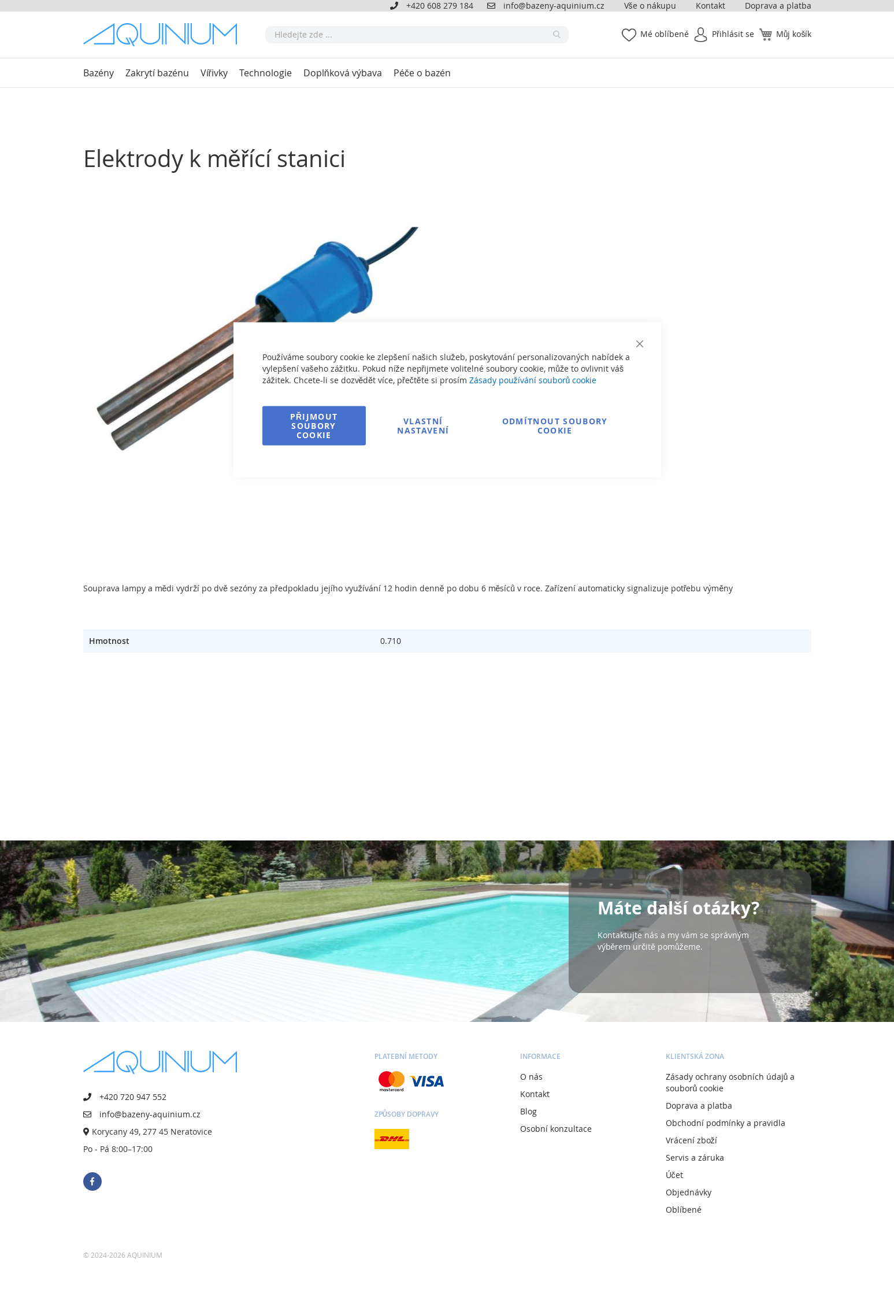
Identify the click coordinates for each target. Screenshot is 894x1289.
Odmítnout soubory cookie (555, 426)
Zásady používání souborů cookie (533, 380)
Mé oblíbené (664, 33)
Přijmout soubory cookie (314, 425)
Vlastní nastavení (423, 426)
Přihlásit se (733, 33)
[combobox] (417, 34)
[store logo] (164, 34)
